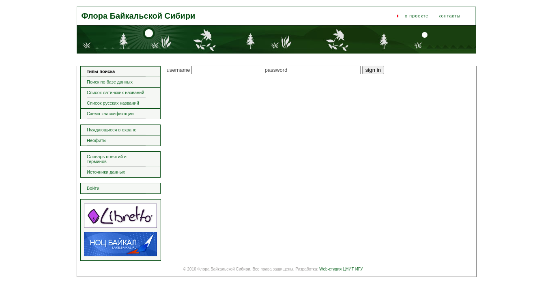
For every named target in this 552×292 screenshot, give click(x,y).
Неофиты (96, 140)
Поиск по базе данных (110, 81)
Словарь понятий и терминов (107, 159)
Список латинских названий (115, 92)
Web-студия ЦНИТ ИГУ (341, 269)
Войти (93, 188)
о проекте (416, 15)
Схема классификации (110, 113)
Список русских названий (113, 103)
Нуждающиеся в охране (111, 129)
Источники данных (106, 172)
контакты (449, 15)
